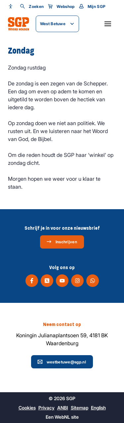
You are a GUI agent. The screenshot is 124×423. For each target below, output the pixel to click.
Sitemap (79, 407)
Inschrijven (61, 241)
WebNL (62, 417)
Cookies (27, 407)
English (98, 407)
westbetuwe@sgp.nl (61, 361)
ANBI (62, 407)
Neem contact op (62, 324)
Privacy (46, 407)
